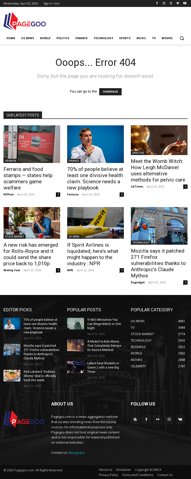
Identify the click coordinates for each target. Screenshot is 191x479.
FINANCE (74, 160)
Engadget (138, 282)
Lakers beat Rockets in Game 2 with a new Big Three (103, 363)
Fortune (73, 194)
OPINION (10, 160)
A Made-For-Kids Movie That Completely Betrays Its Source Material (104, 341)
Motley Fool (11, 270)
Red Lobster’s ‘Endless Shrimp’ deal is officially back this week (39, 375)
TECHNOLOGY (140, 242)
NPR (70, 270)
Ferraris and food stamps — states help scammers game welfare (27, 178)
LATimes (137, 186)
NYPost (8, 194)
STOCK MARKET (14, 236)
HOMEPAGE (110, 91)
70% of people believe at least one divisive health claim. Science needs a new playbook (95, 178)
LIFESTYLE (138, 153)
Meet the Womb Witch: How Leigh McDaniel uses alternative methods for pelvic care (158, 170)
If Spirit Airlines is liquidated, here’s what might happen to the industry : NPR (92, 254)
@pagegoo (77, 452)
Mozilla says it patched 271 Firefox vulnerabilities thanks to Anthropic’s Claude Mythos (158, 263)
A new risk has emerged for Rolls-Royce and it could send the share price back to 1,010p (30, 254)
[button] (182, 38)
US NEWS (74, 236)
